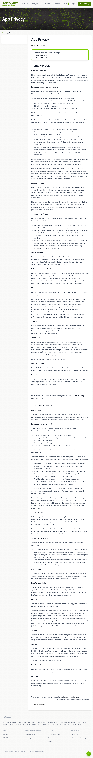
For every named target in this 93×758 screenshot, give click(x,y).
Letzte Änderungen (54, 734)
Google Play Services (41, 214)
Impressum (74, 734)
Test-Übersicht (30, 734)
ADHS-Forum (7, 738)
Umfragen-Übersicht (32, 738)
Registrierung (84, 4)
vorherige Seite (38, 45)
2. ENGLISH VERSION (41, 57)
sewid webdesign (38, 751)
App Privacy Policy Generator (70, 697)
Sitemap (51, 738)
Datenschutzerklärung (78, 738)
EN (67, 4)
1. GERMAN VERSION (41, 55)
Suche (50, 742)
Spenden (58, 4)
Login (73, 4)
